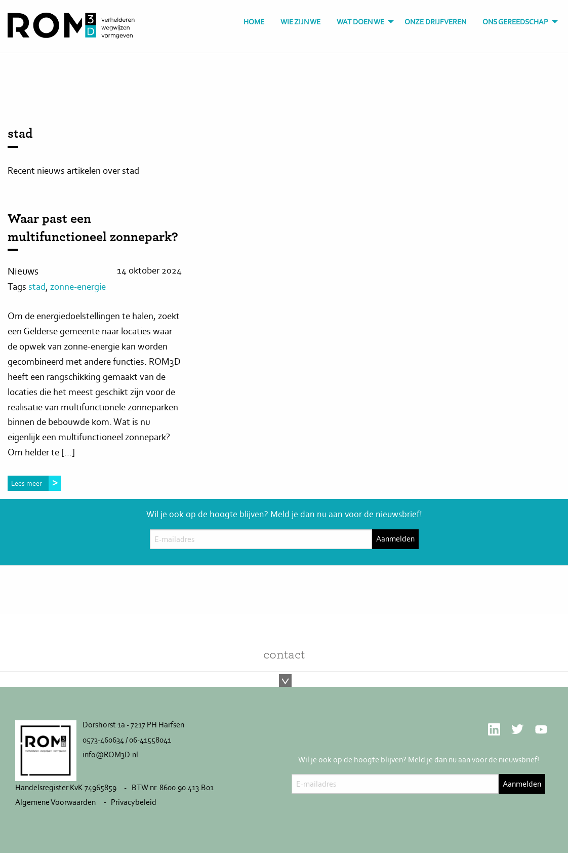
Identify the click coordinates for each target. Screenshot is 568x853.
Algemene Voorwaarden (55, 802)
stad (37, 286)
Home (254, 21)
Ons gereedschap (515, 21)
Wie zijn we (300, 21)
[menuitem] (253, 22)
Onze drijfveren (435, 21)
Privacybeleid (133, 802)
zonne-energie (78, 286)
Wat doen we (360, 21)
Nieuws (23, 271)
